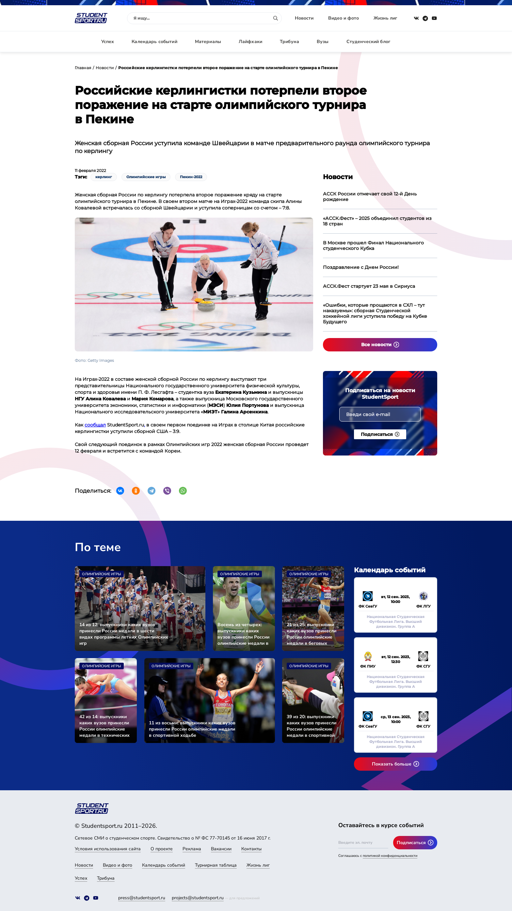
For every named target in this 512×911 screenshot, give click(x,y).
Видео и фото (343, 18)
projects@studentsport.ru (198, 898)
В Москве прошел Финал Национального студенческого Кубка (373, 245)
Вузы (323, 42)
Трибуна (289, 42)
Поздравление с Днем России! (361, 267)
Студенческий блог (368, 42)
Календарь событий (154, 42)
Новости (304, 18)
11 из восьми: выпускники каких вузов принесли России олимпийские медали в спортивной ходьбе (192, 729)
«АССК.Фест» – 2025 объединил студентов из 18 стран (377, 221)
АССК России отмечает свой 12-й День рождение (370, 196)
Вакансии (221, 849)
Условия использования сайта (108, 849)
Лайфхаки (250, 42)
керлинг (103, 177)
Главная (83, 67)
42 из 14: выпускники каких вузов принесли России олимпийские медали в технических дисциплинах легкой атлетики (104, 726)
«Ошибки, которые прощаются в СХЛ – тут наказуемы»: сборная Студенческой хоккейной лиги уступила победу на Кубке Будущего (375, 313)
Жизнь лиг (385, 18)
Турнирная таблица (216, 865)
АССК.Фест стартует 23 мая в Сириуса (369, 286)
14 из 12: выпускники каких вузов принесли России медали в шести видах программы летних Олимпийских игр (123, 634)
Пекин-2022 (191, 177)
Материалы (208, 42)
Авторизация (422, 41)
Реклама (192, 849)
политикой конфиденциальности (390, 855)
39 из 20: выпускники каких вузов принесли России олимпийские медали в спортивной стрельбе (311, 726)
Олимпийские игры (146, 177)
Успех (107, 42)
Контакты (251, 849)
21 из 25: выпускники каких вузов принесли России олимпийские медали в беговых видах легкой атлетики (312, 634)
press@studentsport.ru (141, 898)
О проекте (162, 849)
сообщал (95, 425)
